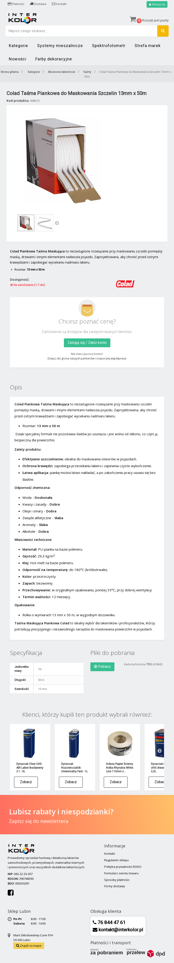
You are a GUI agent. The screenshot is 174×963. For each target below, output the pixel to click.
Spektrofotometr (109, 45)
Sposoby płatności (116, 880)
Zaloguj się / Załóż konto (87, 343)
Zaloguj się (156, 4)
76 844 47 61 (111, 922)
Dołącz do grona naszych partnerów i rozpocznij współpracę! (87, 359)
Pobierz (102, 667)
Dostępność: (19, 280)
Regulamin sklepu (116, 860)
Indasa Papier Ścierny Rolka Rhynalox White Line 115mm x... (119, 768)
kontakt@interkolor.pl (120, 930)
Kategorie (18, 45)
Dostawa (38, 4)
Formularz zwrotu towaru (121, 873)
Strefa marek (148, 45)
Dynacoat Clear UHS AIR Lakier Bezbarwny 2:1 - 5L (29, 768)
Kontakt (59, 4)
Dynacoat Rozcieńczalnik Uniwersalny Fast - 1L (74, 768)
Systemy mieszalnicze (60, 45)
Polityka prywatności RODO (122, 867)
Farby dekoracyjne (53, 59)
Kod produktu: (18, 101)
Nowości (17, 59)
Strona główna (10, 72)
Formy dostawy (114, 886)
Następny (57, 223)
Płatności (16, 4)
